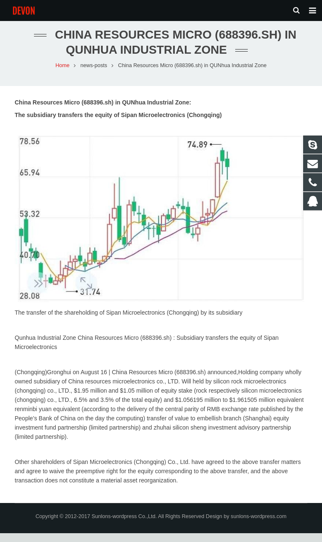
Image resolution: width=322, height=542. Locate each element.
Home (62, 74)
